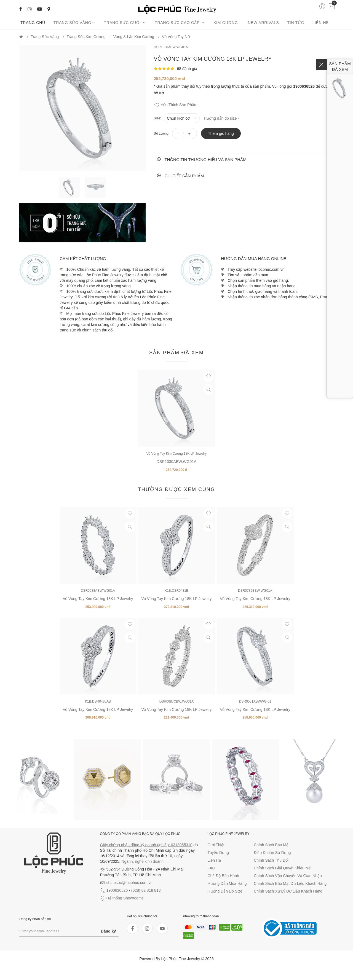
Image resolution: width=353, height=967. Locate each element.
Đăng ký (108, 931)
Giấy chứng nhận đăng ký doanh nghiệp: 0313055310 (146, 845)
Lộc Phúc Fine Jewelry (180, 959)
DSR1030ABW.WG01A (171, 47)
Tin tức (295, 22)
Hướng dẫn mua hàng (227, 883)
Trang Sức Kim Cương (86, 36)
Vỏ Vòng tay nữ (176, 36)
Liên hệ (320, 22)
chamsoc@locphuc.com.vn (129, 882)
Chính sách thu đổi (271, 860)
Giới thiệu (217, 845)
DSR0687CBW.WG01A (176, 701)
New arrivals (263, 22)
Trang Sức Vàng (75, 22)
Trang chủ (32, 22)
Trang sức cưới (125, 22)
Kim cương (226, 22)
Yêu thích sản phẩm (175, 105)
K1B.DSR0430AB (98, 701)
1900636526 (117, 890)
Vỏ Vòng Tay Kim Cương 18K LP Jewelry (176, 454)
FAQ (211, 868)
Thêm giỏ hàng (221, 133)
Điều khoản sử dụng (272, 852)
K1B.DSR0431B (176, 591)
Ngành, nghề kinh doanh (142, 861)
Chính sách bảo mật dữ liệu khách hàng (290, 883)
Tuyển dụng (218, 852)
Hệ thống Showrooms (125, 898)
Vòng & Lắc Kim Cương (133, 36)
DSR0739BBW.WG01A (255, 591)
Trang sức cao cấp (180, 22)
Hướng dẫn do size (221, 118)
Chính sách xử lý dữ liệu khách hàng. (288, 891)
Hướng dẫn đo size (225, 891)
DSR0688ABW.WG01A (98, 591)
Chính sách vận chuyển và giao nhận (288, 876)
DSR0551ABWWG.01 (255, 701)
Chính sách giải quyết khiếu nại (282, 868)
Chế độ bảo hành (223, 876)
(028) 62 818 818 (146, 890)
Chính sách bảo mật (272, 845)
